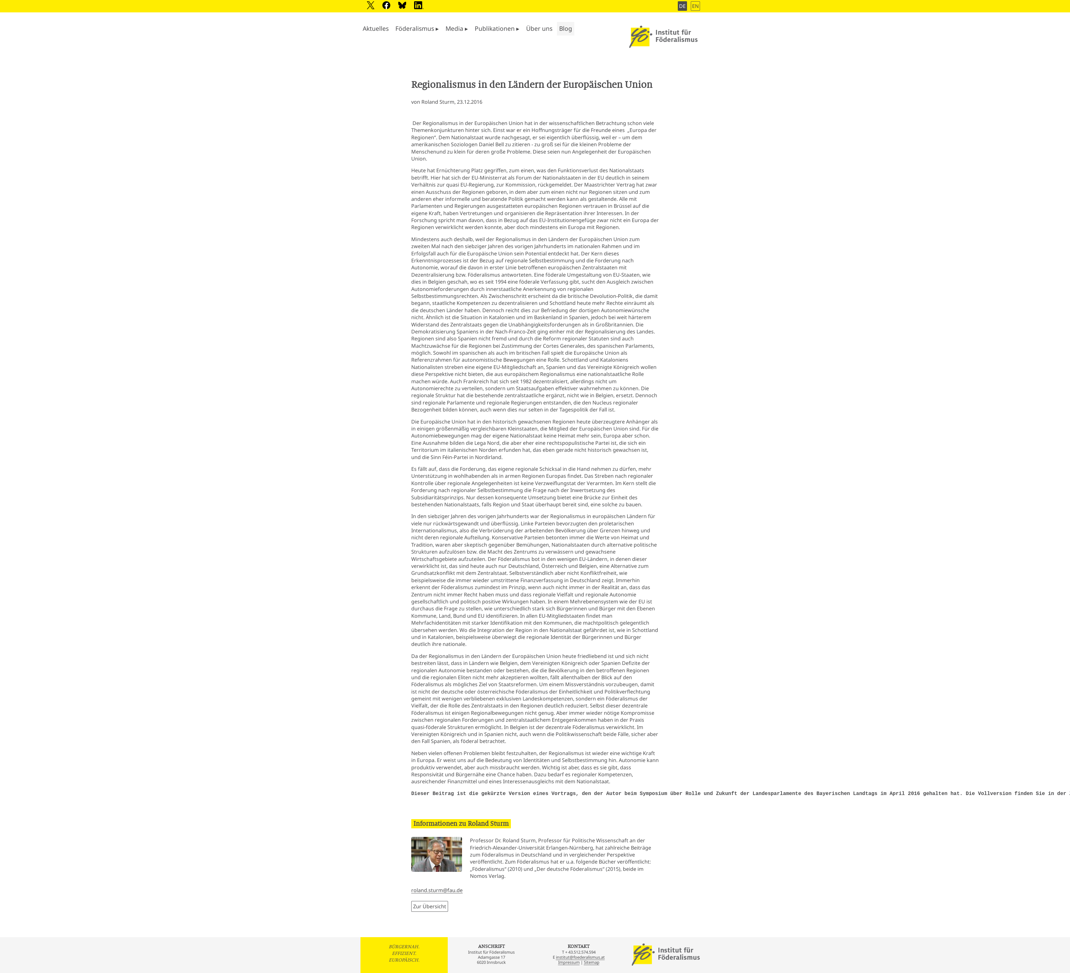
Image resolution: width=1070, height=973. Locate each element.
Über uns (539, 28)
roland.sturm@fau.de (437, 890)
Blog (565, 28)
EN (695, 6)
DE (682, 6)
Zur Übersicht (429, 906)
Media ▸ (457, 28)
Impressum (569, 962)
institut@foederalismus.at (580, 957)
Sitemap (591, 962)
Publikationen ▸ (497, 28)
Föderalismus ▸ (417, 28)
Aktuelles (376, 28)
